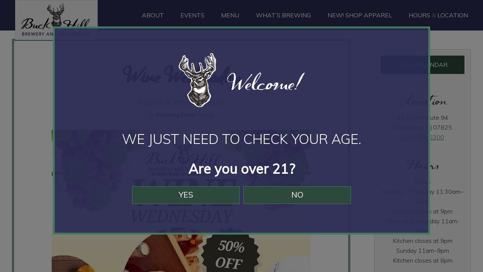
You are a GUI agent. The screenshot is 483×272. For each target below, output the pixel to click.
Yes (182, 199)
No (301, 199)
